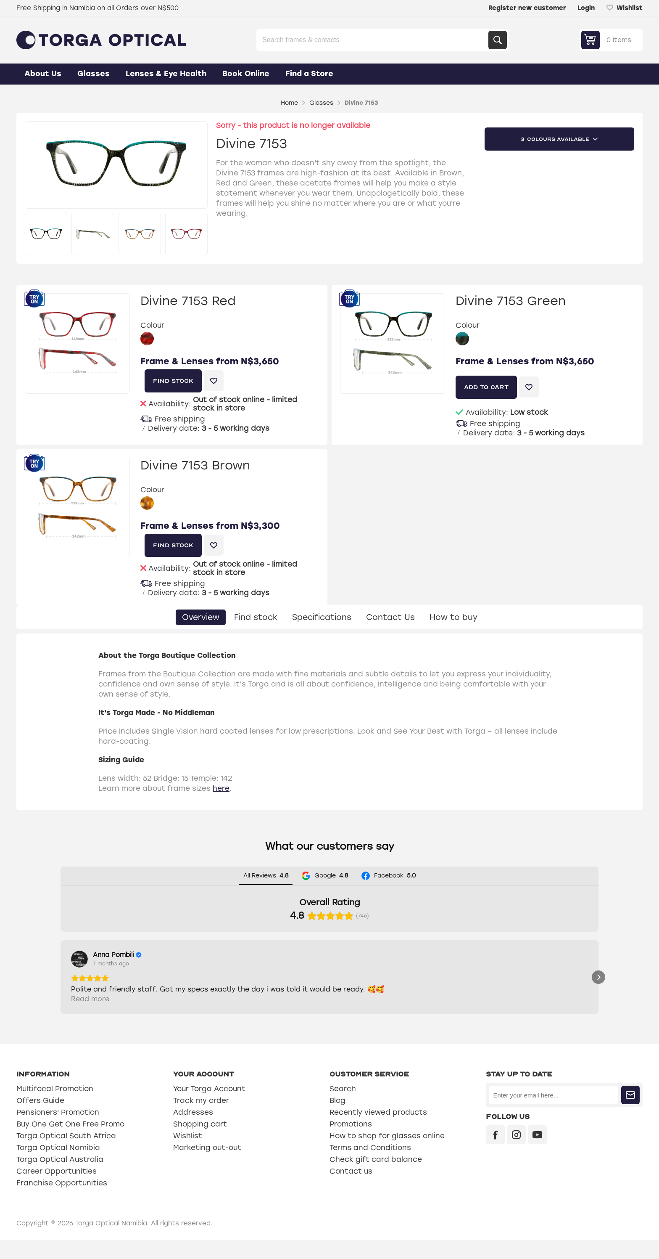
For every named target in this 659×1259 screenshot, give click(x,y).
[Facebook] (495, 1154)
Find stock (255, 617)
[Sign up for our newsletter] (553, 1114)
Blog (337, 1120)
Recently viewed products (378, 1131)
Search (497, 40)
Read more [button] (90, 1018)
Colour (152, 325)
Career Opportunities (56, 1190)
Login (586, 8)
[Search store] (373, 40)
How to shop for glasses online (387, 1155)
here (221, 788)
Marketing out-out (207, 1167)
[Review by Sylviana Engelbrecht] (231, 955)
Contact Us (390, 617)
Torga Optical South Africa (66, 1155)
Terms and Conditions (370, 1167)
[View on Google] (79, 959)
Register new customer (527, 8)
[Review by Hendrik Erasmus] (340, 955)
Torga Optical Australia (59, 1178)
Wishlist (187, 1155)
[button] (60, 987)
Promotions (351, 1143)
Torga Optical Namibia (58, 1167)
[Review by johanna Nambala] (559, 955)
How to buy (453, 617)
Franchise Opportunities (61, 1202)
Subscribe (630, 1114)
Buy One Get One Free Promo (70, 1143)
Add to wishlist (214, 380)
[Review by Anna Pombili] (117, 955)
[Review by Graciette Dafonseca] (450, 955)
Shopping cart (200, 1143)
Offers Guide (40, 1120)
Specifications (321, 617)
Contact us (351, 1190)
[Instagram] (516, 1154)
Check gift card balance (376, 1178)
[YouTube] (537, 1154)
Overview (200, 617)
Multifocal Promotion (54, 1108)
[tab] (201, 617)
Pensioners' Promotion (57, 1131)
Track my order (201, 1120)
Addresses (193, 1131)
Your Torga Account (209, 1108)
